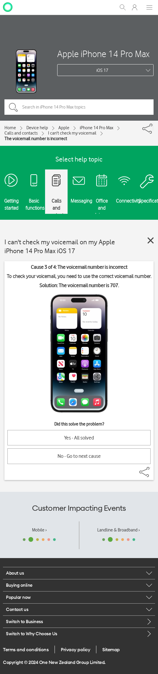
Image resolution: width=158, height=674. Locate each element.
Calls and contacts (21, 133)
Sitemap (111, 649)
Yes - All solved (79, 438)
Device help (37, 127)
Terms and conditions (26, 649)
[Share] (153, 127)
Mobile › (39, 530)
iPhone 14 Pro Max (96, 127)
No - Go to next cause (79, 456)
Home (10, 127)
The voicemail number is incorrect (35, 138)
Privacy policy (75, 649)
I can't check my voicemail (72, 133)
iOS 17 (102, 70)
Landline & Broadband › (118, 530)
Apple (63, 127)
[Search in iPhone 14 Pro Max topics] (79, 107)
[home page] (7, 6)
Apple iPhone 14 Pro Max (103, 53)
